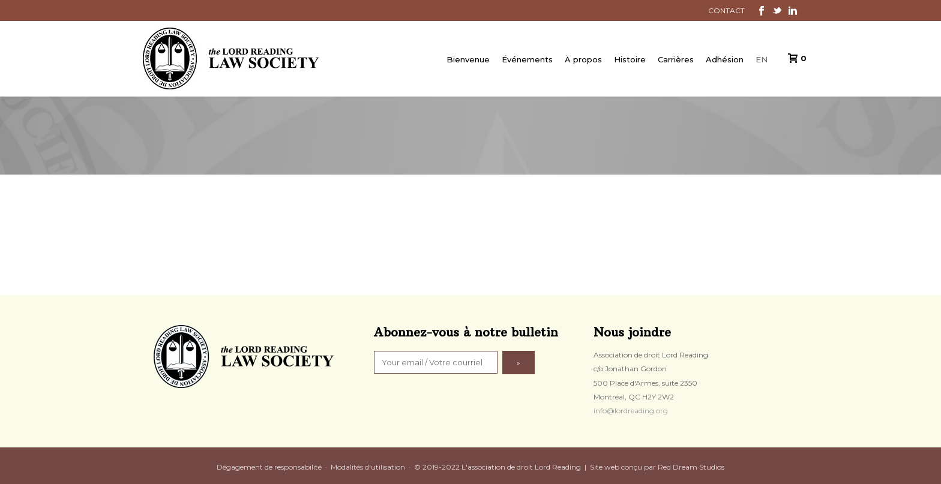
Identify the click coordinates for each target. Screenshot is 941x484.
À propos (583, 59)
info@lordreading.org (631, 410)
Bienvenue (468, 59)
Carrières (676, 59)
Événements (527, 59)
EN (762, 59)
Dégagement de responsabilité (269, 466)
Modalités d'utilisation (368, 466)
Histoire (630, 59)
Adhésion (725, 59)
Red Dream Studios (691, 466)
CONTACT (726, 10)
